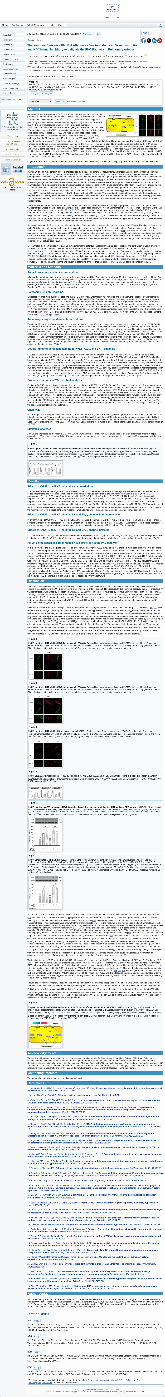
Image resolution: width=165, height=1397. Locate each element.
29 (123, 970)
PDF (145, 33)
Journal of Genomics (13, 160)
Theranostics (13, 136)
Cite (99, 34)
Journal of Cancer (13, 154)
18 (37, 256)
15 (37, 248)
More (100, 70)
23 (29, 917)
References (12, 129)
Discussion (13, 124)
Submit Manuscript (35, 25)
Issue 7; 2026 (9, 40)
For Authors (17, 25)
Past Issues (8, 64)
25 (154, 923)
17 (42, 253)
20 (152, 607)
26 (158, 923)
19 (123, 262)
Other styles (46, 93)
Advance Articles (10, 69)
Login (51, 25)
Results (12, 122)
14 (50, 238)
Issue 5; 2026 (9, 49)
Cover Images (9, 78)
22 (29, 616)
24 (94, 920)
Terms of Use (138, 1391)
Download (60, 101)
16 (41, 248)
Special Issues (9, 93)
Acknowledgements (13, 127)
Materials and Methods (12, 118)
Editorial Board (9, 73)
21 (155, 607)
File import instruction (76, 101)
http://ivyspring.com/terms (40, 1382)
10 (98, 215)
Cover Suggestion (10, 88)
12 (94, 221)
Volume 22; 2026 (10, 59)
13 (123, 230)
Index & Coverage (11, 83)
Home (5, 25)
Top (13, 112)
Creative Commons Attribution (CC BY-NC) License (112, 1380)
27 (71, 930)
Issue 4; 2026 (9, 54)
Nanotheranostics (12, 149)
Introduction (12, 115)
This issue (88, 34)
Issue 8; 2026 (9, 35)
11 (101, 215)
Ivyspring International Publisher (90, 1390)
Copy (33, 93)
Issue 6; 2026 (9, 44)
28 (28, 968)
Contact (61, 25)
